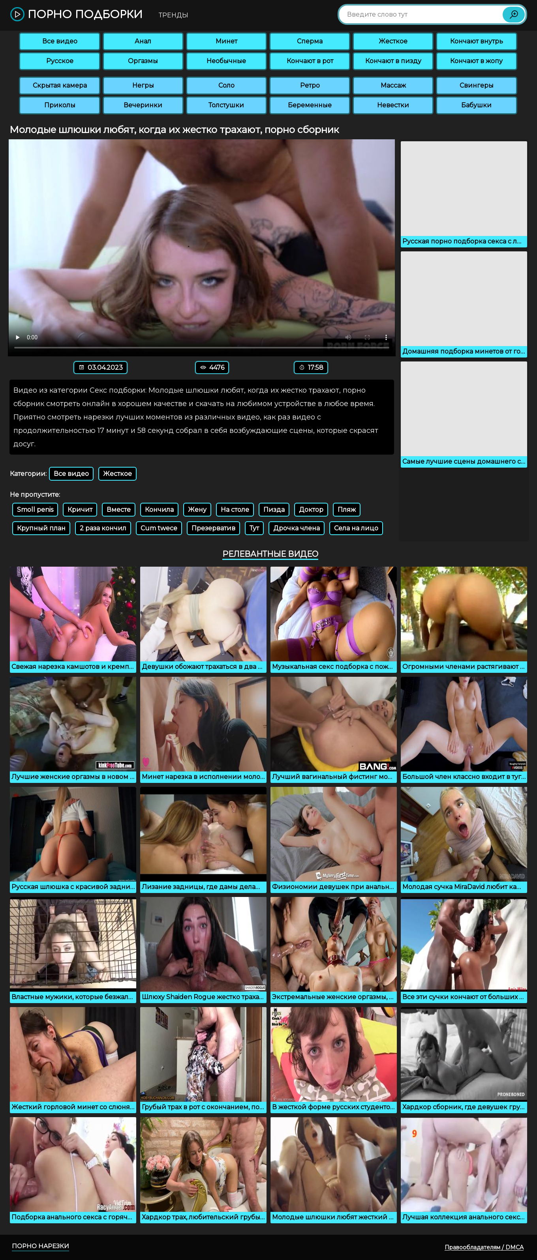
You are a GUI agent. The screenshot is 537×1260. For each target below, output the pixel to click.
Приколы (59, 105)
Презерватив (213, 528)
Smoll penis (35, 509)
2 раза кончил (103, 528)
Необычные (226, 61)
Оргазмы (143, 61)
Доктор (311, 509)
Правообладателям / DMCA (484, 1247)
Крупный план (41, 528)
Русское (59, 61)
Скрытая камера (60, 85)
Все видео (59, 41)
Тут (254, 528)
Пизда (274, 509)
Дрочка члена (296, 528)
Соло (226, 85)
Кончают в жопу (476, 61)
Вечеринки (143, 105)
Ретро (310, 85)
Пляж (347, 509)
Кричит (80, 509)
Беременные (310, 105)
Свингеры (477, 85)
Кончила (159, 509)
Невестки (393, 105)
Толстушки (226, 105)
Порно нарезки (40, 1246)
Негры (143, 85)
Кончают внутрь (476, 41)
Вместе (119, 509)
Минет (226, 41)
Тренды (173, 15)
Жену (197, 509)
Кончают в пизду (393, 61)
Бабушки (476, 105)
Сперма (310, 41)
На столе (235, 509)
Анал (143, 41)
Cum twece (159, 528)
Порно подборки (76, 15)
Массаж (393, 85)
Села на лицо (356, 528)
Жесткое (393, 41)
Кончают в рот (310, 61)
